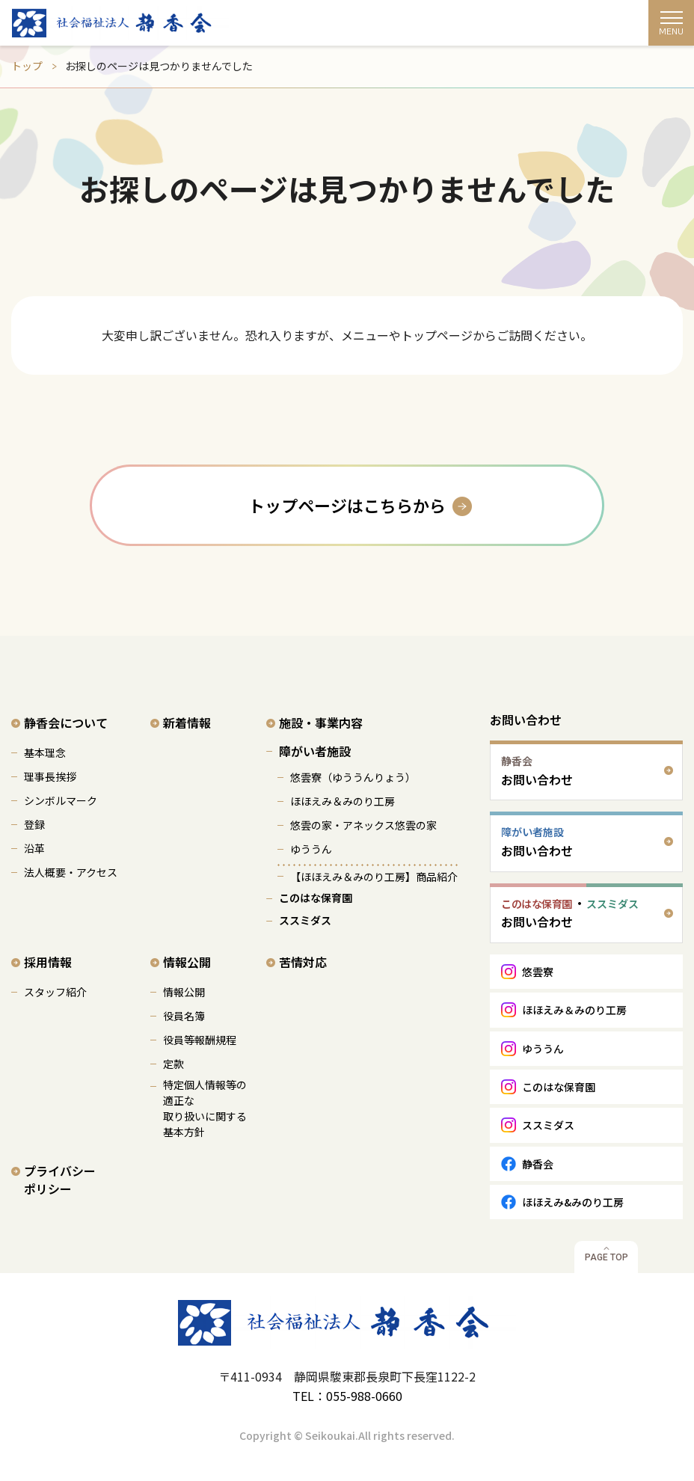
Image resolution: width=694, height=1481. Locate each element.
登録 (34, 824)
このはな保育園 (315, 897)
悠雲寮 (537, 971)
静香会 (537, 1163)
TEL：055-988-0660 (347, 1396)
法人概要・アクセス (70, 872)
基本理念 (45, 752)
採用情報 (48, 962)
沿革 (34, 848)
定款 (173, 1063)
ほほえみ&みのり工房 (573, 1202)
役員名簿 (184, 1015)
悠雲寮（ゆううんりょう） (353, 777)
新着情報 (187, 723)
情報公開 (187, 962)
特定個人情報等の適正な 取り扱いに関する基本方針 (205, 1108)
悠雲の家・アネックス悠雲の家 (363, 825)
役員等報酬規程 (199, 1039)
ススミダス (305, 920)
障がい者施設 (315, 751)
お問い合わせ (526, 720)
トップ (27, 65)
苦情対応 (303, 962)
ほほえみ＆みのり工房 (342, 801)
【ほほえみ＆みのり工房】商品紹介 (374, 876)
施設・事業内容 (321, 723)
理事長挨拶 (50, 776)
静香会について (66, 723)
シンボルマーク (60, 800)
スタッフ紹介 (55, 991)
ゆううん (311, 848)
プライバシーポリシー (60, 1180)
